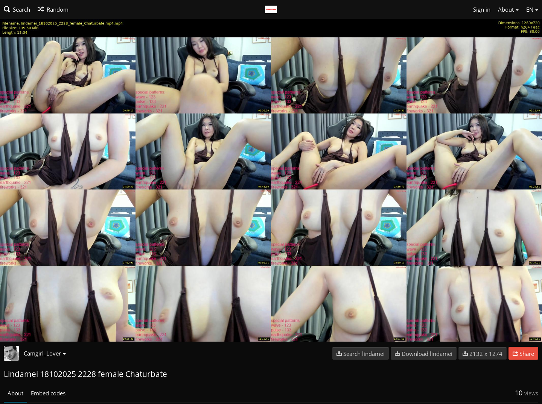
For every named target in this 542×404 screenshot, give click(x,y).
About (15, 393)
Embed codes (48, 393)
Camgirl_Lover (45, 353)
